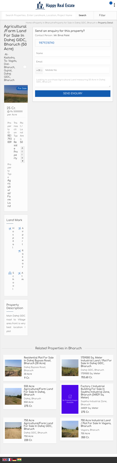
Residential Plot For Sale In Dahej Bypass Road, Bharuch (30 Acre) (39, 360)
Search (82, 15)
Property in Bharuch (44, 23)
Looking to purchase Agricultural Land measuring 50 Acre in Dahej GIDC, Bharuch (73, 82)
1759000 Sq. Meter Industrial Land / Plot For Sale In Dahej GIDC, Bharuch (96, 361)
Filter (102, 15)
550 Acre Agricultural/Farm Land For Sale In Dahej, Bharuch (38, 390)
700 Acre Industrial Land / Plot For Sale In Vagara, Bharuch (96, 423)
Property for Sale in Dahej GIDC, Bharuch (75, 23)
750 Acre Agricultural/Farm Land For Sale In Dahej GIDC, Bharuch (38, 424)
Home (29, 23)
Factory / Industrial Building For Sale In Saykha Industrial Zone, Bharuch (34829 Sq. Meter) (95, 392)
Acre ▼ (23, 154)
